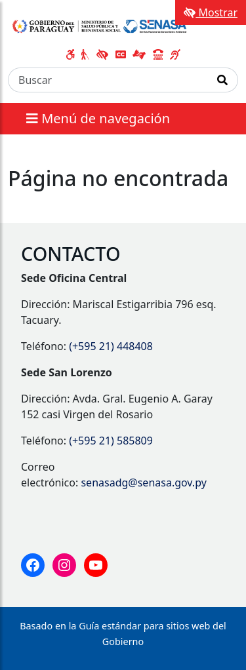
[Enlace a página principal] (100, 25)
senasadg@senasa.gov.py (143, 482)
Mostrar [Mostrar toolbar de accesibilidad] (210, 12)
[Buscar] (108, 80)
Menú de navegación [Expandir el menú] (98, 118)
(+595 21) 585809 (111, 440)
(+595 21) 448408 (111, 346)
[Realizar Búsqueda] (222, 80)
